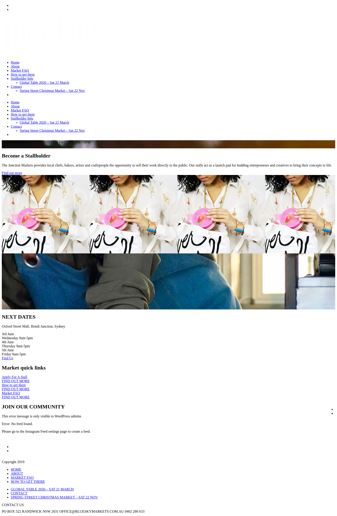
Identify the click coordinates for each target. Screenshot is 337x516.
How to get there (23, 74)
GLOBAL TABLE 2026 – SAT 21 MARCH (42, 489)
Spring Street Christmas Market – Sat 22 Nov (52, 91)
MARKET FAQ (22, 477)
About (15, 66)
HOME (16, 469)
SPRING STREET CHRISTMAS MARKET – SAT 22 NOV (54, 497)
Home (15, 62)
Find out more (12, 173)
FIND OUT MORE (16, 381)
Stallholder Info (22, 78)
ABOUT (17, 473)
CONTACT (19, 493)
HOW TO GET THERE (28, 482)
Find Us (7, 358)
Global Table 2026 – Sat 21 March (44, 82)
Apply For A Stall (14, 377)
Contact (16, 87)
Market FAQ (20, 70)
